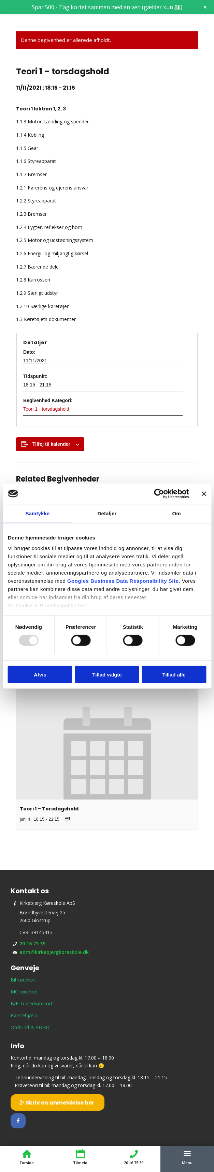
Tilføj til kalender (51, 444)
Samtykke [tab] (37, 513)
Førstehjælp (24, 1015)
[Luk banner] (203, 493)
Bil (177, 7)
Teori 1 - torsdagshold (46, 409)
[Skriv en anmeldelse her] (57, 1102)
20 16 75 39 (32, 943)
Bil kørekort (23, 979)
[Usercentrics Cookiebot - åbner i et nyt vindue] (159, 493)
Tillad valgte (107, 675)
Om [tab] (176, 513)
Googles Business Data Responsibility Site (123, 581)
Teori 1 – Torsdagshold (49, 808)
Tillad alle (174, 675)
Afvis (40, 675)
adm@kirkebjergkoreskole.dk (54, 952)
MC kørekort (24, 991)
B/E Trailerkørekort (32, 1003)
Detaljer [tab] (107, 513)
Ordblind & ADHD (30, 1027)
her (82, 605)
